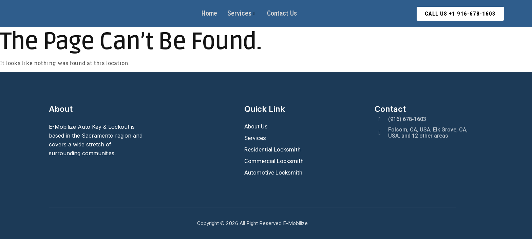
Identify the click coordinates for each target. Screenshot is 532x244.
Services (241, 13)
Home (209, 13)
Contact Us (282, 13)
